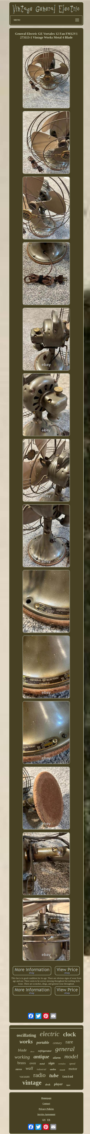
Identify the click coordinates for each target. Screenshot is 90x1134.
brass (21, 1062)
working (22, 1056)
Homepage (46, 1098)
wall (29, 1068)
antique (41, 1056)
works (26, 1042)
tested (67, 1077)
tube (54, 1075)
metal (42, 1063)
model (71, 1056)
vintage (32, 1082)
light (68, 1085)
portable (43, 1042)
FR (48, 1119)
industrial (41, 1069)
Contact (46, 1103)
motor (73, 1069)
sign (51, 1063)
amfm (53, 1069)
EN (44, 1119)
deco (32, 1051)
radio (39, 1075)
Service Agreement (46, 1114)
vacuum (25, 1076)
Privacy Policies (46, 1109)
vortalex (62, 1063)
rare (69, 1042)
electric (49, 1034)
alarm (57, 1057)
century (57, 1043)
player (58, 1084)
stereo (18, 1069)
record (62, 1070)
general (65, 1048)
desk (47, 1084)
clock (69, 1034)
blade (22, 1050)
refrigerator (45, 1050)
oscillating (26, 1035)
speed (72, 1063)
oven (32, 1063)
